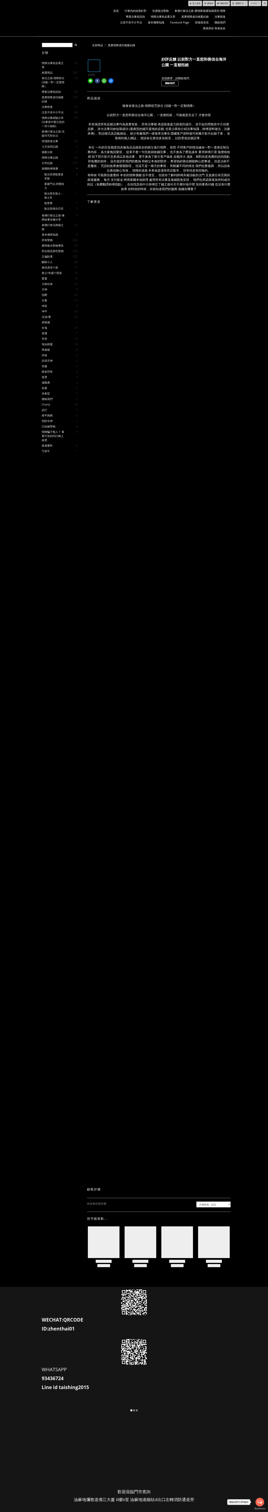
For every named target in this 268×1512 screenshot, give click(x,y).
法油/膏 (46, 317)
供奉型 (46, 393)
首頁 (116, 11)
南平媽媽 (47, 415)
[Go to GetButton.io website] (259, 1509)
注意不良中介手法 (131, 22)
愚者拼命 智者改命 (214, 28)
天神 (44, 289)
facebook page (179, 22)
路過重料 (47, 445)
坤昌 (44, 306)
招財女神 (47, 421)
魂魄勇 (46, 382)
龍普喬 (48, 203)
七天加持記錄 (50, 146)
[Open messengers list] (260, 1502)
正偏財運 (47, 256)
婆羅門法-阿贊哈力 (54, 186)
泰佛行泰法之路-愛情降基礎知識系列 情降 (200, 11)
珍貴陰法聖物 (160, 11)
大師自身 (47, 284)
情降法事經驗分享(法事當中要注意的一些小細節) (53, 122)
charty (46, 404)
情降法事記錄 (50, 157)
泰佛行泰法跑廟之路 (53, 227)
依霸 (44, 388)
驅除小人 (47, 262)
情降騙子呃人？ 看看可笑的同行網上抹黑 (53, 436)
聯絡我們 (220, 22)
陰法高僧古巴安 (53, 208)
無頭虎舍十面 (50, 267)
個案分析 (47, 152)
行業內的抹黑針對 (135, 11)
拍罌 (44, 295)
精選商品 (47, 72)
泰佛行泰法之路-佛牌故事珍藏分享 (53, 217)
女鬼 (44, 328)
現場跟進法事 (50, 141)
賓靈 (44, 278)
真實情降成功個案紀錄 (195, 16)
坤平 (44, 311)
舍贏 (44, 366)
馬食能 (46, 350)
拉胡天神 (47, 361)
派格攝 (46, 322)
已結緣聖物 (48, 426)
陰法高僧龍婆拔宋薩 (53, 176)
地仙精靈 (47, 344)
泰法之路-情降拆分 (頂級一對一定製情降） (53, 82)
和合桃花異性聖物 (53, 251)
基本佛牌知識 (156, 22)
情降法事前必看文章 (163, 16)
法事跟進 (220, 16)
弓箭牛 (46, 451)
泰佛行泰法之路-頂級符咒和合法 (53, 134)
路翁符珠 (47, 371)
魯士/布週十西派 (52, 273)
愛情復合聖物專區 (53, 245)
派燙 (44, 377)
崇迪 (44, 355)
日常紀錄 (47, 163)
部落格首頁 (202, 22)
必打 (44, 410)
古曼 (44, 300)
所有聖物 (47, 240)
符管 (44, 339)
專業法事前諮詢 (135, 16)
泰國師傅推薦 (50, 168)
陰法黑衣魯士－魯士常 (53, 195)
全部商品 (97, 45)
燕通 (44, 333)
